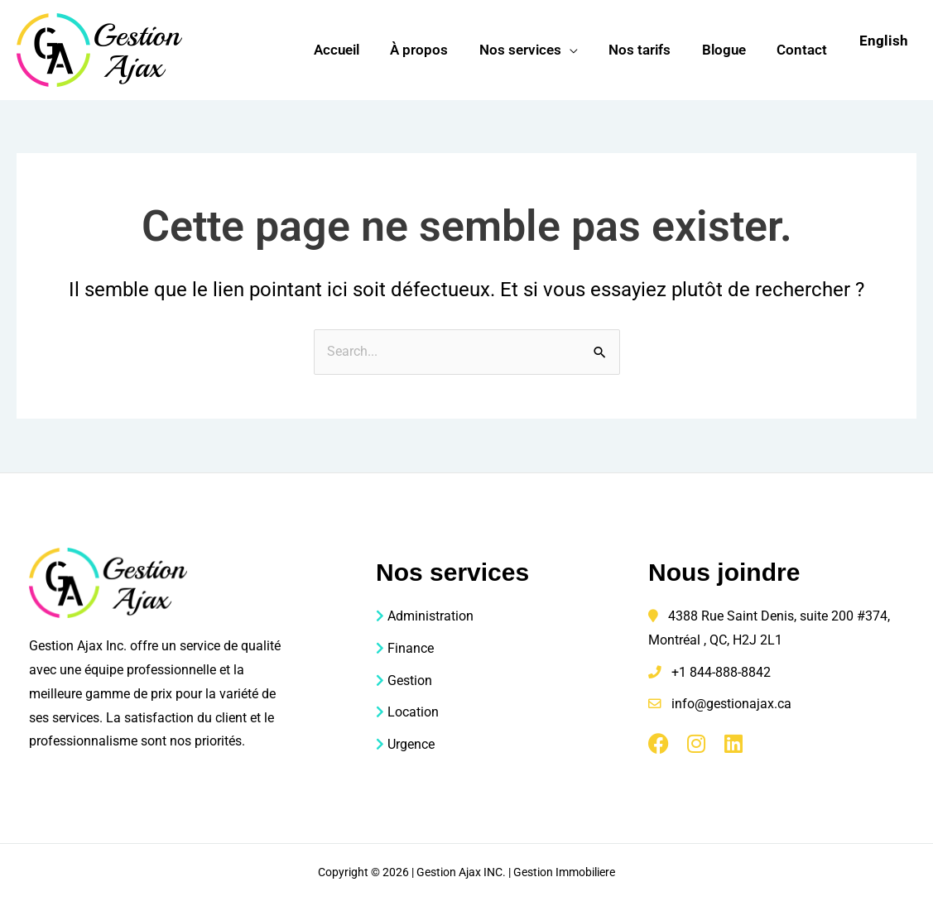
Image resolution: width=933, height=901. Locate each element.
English (883, 40)
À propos (432, 49)
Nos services (530, 49)
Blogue (728, 49)
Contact (803, 49)
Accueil (352, 49)
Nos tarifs (647, 49)
